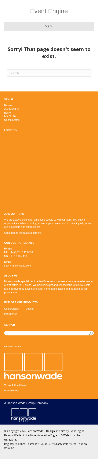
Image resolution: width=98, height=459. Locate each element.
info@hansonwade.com (17, 265)
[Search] (49, 73)
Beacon (30, 308)
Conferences (11, 308)
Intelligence (10, 313)
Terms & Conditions (15, 385)
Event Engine (76, 431)
